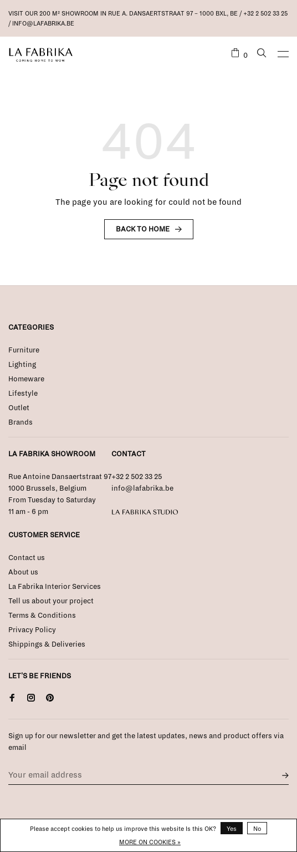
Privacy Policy (32, 630)
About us (23, 572)
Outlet (18, 408)
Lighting (22, 365)
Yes (232, 828)
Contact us (26, 558)
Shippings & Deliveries (46, 644)
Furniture (23, 350)
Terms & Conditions (42, 615)
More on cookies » (150, 842)
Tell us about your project (51, 601)
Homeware (26, 379)
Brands (20, 422)
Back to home (143, 229)
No (257, 828)
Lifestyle (23, 393)
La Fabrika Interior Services (54, 587)
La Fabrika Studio (144, 512)
